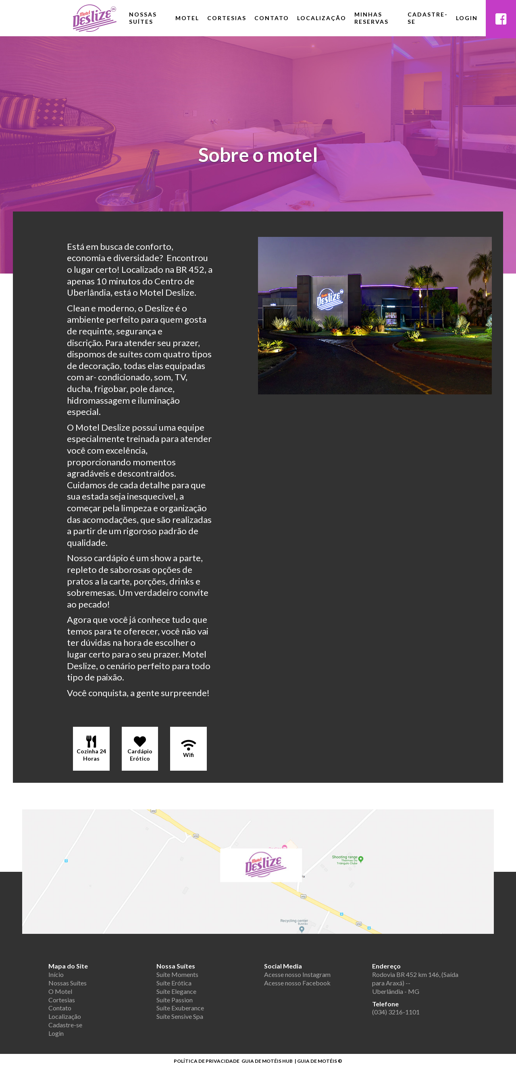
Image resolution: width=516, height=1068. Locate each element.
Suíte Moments (177, 974)
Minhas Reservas (371, 18)
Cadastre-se (428, 18)
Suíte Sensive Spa (179, 1016)
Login (467, 18)
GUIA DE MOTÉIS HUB (267, 1061)
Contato (271, 18)
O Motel (60, 991)
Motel (187, 18)
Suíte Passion (174, 1000)
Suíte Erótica (173, 983)
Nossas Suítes (143, 18)
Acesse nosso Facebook (297, 983)
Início (56, 974)
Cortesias (226, 18)
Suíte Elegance (176, 991)
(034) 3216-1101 (396, 1012)
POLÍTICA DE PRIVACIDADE (206, 1061)
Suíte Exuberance (180, 1008)
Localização (321, 18)
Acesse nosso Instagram (297, 974)
